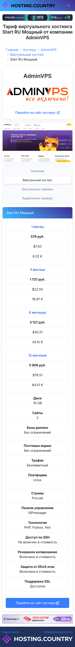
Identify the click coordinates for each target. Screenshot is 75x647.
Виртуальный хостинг (27, 55)
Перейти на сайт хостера (37, 113)
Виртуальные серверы (37, 189)
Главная (12, 50)
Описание (37, 171)
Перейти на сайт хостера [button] (37, 603)
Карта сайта (10, 632)
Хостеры (29, 50)
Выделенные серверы (37, 198)
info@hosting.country (58, 632)
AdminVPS (49, 50)
